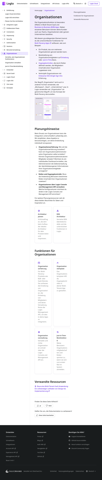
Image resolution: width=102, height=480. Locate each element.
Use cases (8, 84)
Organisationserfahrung (43, 267)
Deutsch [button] (77, 3)
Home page (38, 10)
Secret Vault (9, 73)
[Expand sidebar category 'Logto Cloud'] (2, 77)
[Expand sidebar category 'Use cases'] (2, 84)
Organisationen (10, 53)
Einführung (9, 10)
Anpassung (9, 35)
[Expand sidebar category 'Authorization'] (2, 43)
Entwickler (8, 70)
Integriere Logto (11, 25)
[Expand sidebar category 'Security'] (2, 39)
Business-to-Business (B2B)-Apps (47, 27)
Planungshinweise (80, 12)
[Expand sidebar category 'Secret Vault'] (2, 73)
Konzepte (8, 88)
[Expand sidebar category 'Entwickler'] (2, 70)
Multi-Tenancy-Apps (43, 43)
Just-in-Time (47, 60)
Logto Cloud (9, 77)
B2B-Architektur (61, 215)
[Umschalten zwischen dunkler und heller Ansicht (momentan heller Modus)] (85, 3)
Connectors (9, 32)
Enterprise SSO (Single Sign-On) (50, 76)
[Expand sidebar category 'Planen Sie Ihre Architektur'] (4, 21)
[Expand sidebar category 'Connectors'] (2, 32)
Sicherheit (53, 471)
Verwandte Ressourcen (81, 19)
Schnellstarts (34, 3)
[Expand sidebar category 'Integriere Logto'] (2, 25)
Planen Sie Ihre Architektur (14, 21)
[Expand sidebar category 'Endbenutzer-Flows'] (2, 28)
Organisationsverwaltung (43, 336)
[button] (94, 3)
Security (8, 39)
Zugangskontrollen (46, 63)
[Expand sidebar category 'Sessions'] (2, 46)
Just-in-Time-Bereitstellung (61, 337)
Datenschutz (80, 471)
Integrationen (45, 3)
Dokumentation (22, 3)
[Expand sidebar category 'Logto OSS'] (2, 80)
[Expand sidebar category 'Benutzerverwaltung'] (2, 50)
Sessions (8, 46)
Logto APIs (65, 3)
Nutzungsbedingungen (66, 471)
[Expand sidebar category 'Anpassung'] (2, 35)
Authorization (10, 43)
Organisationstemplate (62, 267)
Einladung (65, 57)
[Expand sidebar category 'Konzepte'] (2, 88)
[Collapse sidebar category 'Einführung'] (2, 10)
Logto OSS (8, 81)
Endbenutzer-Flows (11, 28)
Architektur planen (42, 215)
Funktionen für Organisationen (84, 16)
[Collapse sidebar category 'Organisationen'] (2, 53)
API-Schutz (55, 3)
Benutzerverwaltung (12, 50)
